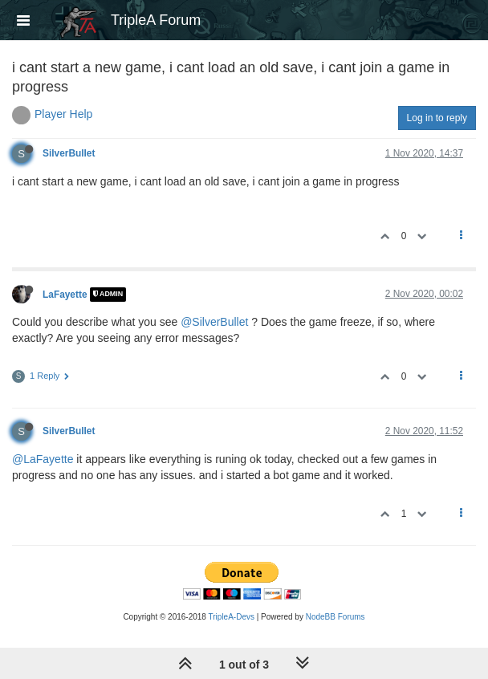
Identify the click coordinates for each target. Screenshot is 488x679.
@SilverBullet (214, 321)
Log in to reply (437, 118)
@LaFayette (42, 459)
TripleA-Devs (231, 616)
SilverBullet (69, 153)
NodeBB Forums (335, 616)
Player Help (63, 114)
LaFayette (65, 294)
